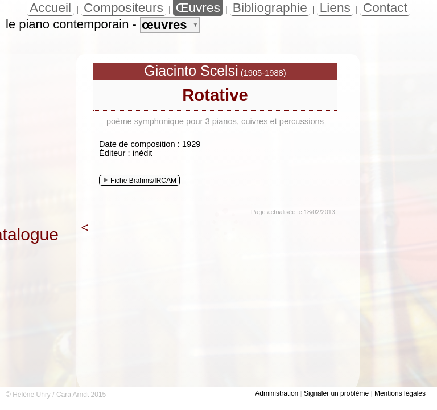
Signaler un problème (336, 393)
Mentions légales (400, 393)
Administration (276, 393)
